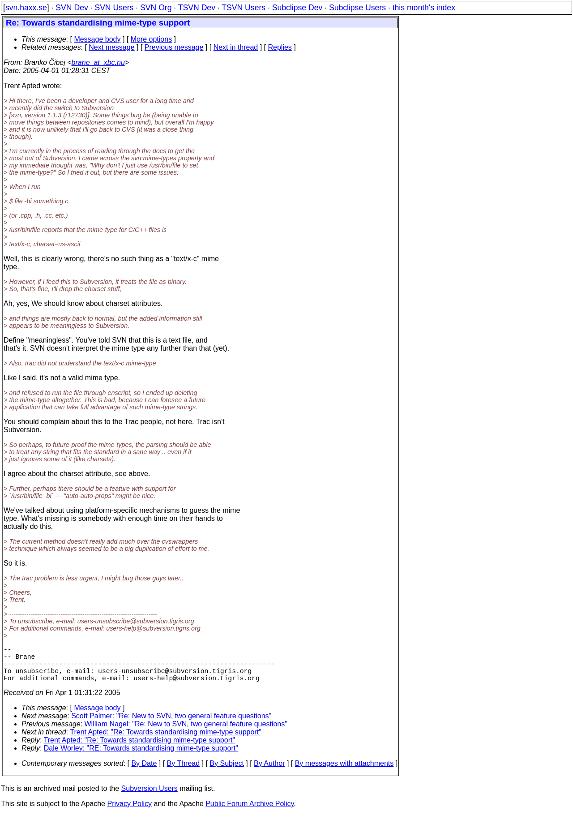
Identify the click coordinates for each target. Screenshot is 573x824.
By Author (269, 772)
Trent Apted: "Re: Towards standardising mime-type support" (165, 741)
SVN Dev (72, 7)
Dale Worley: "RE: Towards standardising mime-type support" (141, 757)
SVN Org (155, 7)
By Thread (183, 772)
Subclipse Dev (297, 7)
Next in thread (236, 47)
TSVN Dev (196, 7)
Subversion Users (149, 797)
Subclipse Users (357, 7)
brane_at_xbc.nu (98, 62)
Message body (97, 39)
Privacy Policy (129, 812)
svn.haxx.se (26, 7)
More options (151, 39)
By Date (144, 772)
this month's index (424, 7)
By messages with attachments (344, 772)
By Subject (227, 772)
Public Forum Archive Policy (249, 812)
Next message (111, 47)
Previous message (174, 47)
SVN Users (113, 7)
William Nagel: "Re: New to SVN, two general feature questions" (186, 733)
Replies (280, 47)
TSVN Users (243, 7)
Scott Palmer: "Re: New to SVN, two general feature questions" (171, 725)
